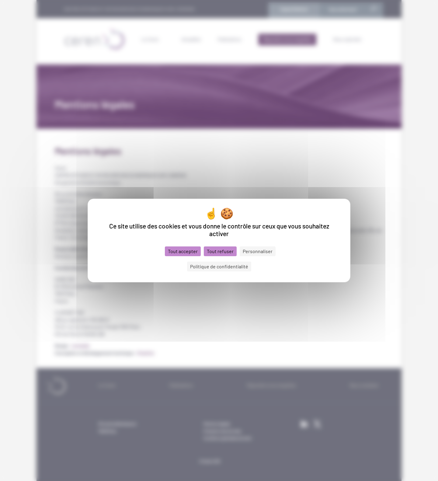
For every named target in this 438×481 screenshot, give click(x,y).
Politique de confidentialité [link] (219, 266)
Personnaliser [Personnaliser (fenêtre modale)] (258, 251)
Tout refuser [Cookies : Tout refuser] (220, 251)
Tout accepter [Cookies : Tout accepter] (183, 251)
